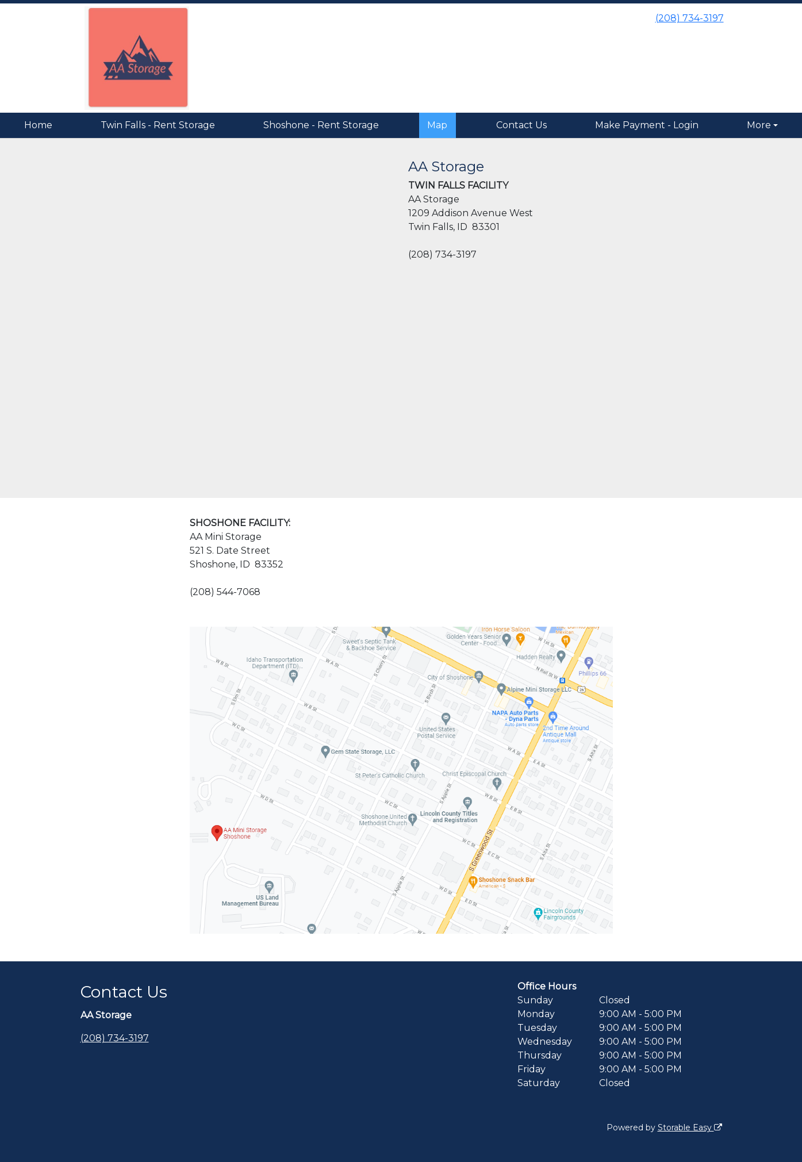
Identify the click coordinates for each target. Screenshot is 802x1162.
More (759, 125)
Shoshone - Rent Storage (321, 125)
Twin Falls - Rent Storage (158, 125)
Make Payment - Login (647, 125)
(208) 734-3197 (689, 18)
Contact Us (521, 125)
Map (437, 125)
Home (38, 125)
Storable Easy (690, 1127)
